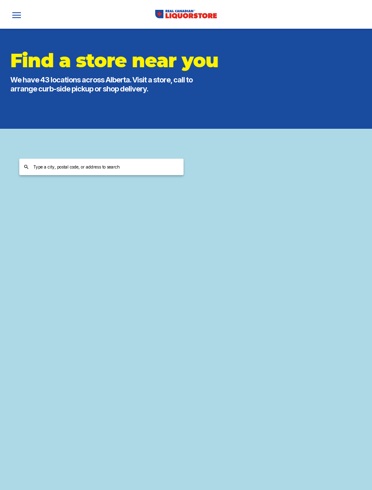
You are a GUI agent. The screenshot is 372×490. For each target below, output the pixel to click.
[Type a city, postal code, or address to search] (101, 167)
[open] (16, 14)
